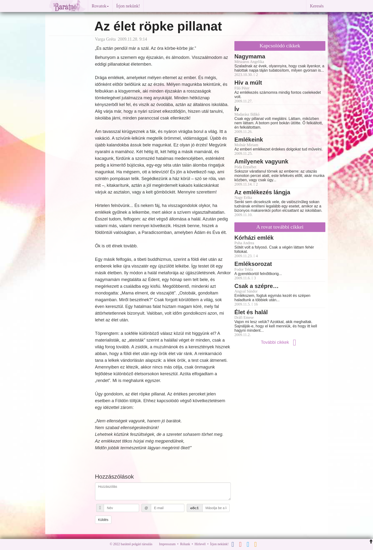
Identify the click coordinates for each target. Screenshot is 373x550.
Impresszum (167, 544)
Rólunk (185, 544)
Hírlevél (200, 544)
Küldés (103, 520)
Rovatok (100, 6)
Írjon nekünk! (128, 6)
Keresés (317, 6)
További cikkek (280, 342)
